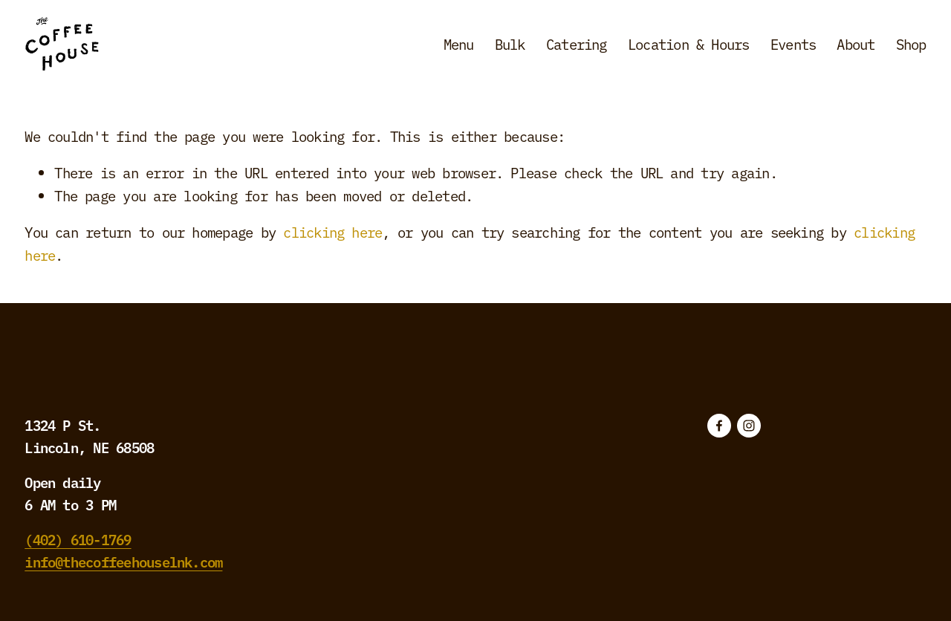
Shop (911, 43)
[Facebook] (719, 426)
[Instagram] (749, 426)
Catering (576, 43)
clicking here (332, 231)
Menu (459, 43)
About (855, 43)
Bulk (510, 43)
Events (793, 43)
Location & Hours (689, 43)
